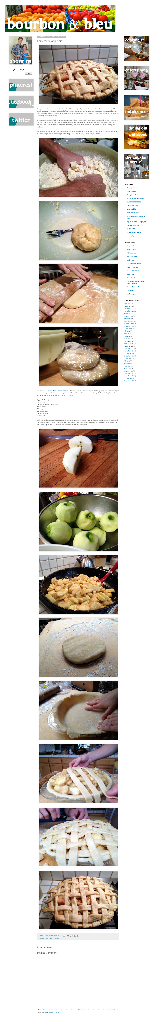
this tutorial (53, 395)
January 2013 (128, 318)
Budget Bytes (131, 246)
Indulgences (55, 938)
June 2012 (127, 333)
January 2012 (128, 346)
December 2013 (128, 309)
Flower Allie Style (132, 205)
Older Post (115, 1009)
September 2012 (129, 326)
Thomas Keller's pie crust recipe (56, 391)
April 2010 (127, 366)
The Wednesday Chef (133, 271)
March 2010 (127, 368)
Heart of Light (131, 209)
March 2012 (127, 341)
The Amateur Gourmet (134, 263)
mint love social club (133, 225)
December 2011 (128, 348)
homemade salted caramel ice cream (83, 131)
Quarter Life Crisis (133, 212)
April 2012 (127, 338)
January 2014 (128, 306)
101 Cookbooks (131, 253)
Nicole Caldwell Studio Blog (135, 198)
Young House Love (132, 195)
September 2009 (129, 381)
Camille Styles (131, 191)
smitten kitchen (131, 249)
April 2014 (127, 303)
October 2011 (128, 353)
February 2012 (128, 343)
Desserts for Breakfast (134, 287)
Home (78, 1009)
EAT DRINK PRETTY (134, 202)
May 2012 (127, 336)
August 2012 (128, 328)
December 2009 (128, 373)
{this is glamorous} (132, 188)
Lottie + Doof (131, 260)
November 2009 (129, 376)
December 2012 (128, 321)
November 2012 (129, 323)
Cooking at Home (47, 938)
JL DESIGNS (131, 229)
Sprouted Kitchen (132, 267)
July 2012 (127, 331)
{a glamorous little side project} (136, 222)
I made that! (130, 290)
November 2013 (129, 311)
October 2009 (128, 378)
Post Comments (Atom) (52, 1013)
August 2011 (128, 358)
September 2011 (129, 356)
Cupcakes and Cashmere (134, 232)
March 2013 (127, 314)
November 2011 (129, 351)
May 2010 (127, 363)
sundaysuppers (131, 294)
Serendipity (130, 236)
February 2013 (128, 316)
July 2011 (127, 361)
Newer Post (41, 1009)
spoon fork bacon (132, 256)
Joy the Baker (131, 274)
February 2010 (128, 371)
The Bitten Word (132, 278)
